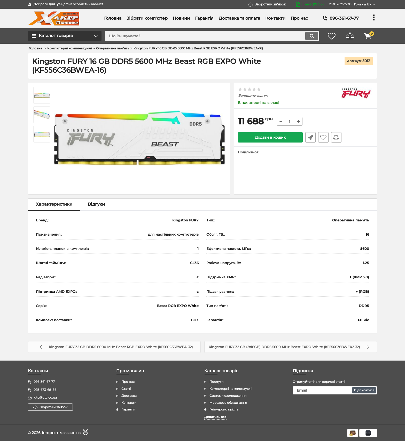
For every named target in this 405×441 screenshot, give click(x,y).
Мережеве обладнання (228, 403)
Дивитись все (215, 417)
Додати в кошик (270, 137)
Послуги (216, 382)
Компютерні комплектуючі (230, 389)
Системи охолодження (227, 396)
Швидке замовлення (310, 137)
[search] (212, 36)
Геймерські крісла (223, 409)
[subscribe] (335, 390)
